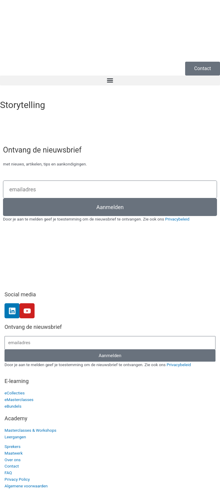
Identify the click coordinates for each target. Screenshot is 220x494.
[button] (110, 80)
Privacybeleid (177, 219)
